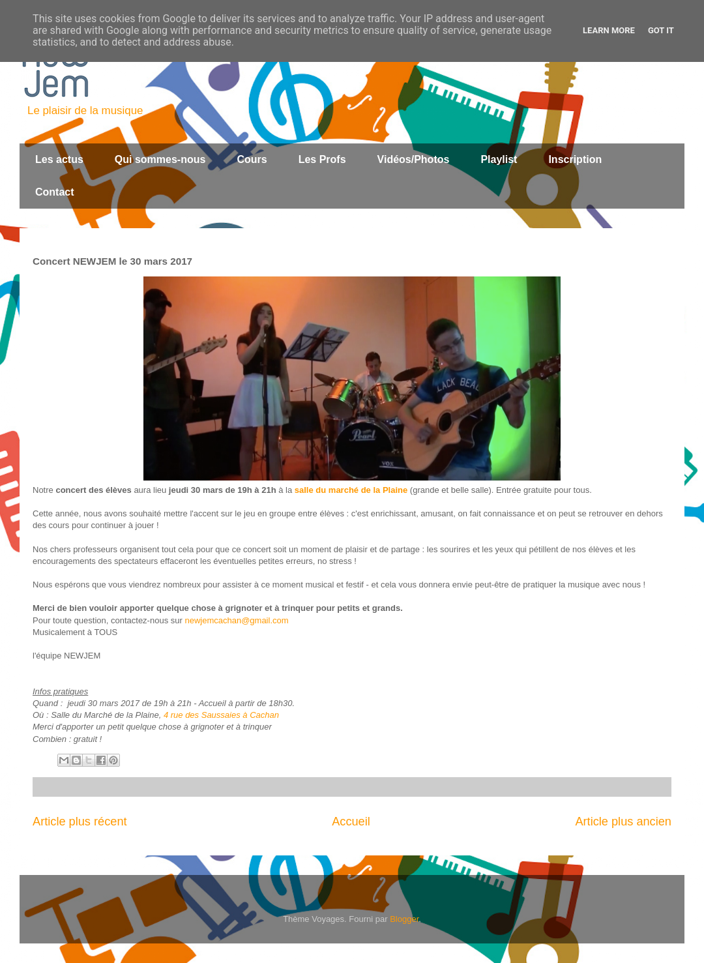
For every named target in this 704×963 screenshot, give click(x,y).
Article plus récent (80, 821)
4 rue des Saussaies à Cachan (221, 715)
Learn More (609, 30)
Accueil (351, 821)
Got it (661, 30)
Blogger (404, 919)
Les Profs (322, 159)
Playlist (498, 159)
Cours (252, 159)
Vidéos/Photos (413, 159)
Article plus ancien (623, 821)
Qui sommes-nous (160, 159)
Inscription (575, 159)
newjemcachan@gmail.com (236, 620)
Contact (54, 192)
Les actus (59, 159)
